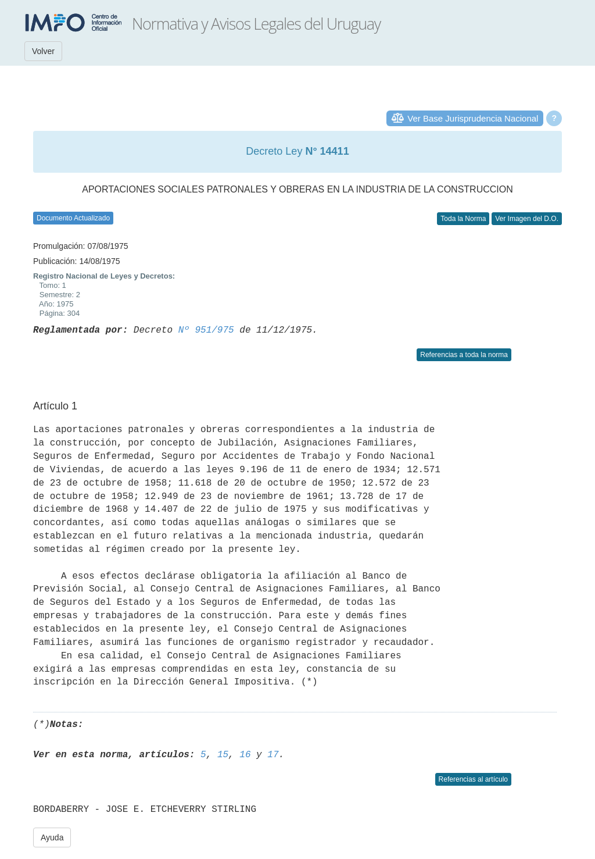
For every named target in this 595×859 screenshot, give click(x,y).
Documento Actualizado (73, 218)
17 (272, 755)
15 (222, 755)
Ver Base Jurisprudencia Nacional (472, 118)
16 (244, 755)
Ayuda (52, 837)
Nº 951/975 (206, 330)
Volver (43, 51)
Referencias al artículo (473, 779)
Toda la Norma (463, 219)
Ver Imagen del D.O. (526, 219)
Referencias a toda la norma (464, 355)
